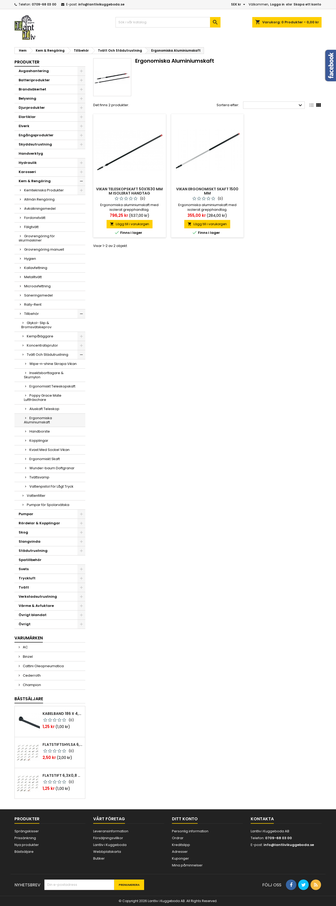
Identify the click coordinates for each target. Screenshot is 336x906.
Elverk (24, 125)
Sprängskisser (26, 831)
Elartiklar (27, 116)
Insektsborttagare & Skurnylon (44, 375)
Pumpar (26, 513)
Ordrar (177, 837)
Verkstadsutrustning (38, 596)
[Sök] (168, 22)
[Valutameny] (238, 4)
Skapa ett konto (307, 4)
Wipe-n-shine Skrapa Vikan (53, 363)
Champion (31, 684)
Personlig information (190, 831)
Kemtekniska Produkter (44, 190)
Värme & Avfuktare (36, 605)
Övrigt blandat (32, 614)
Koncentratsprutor (42, 345)
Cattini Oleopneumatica (43, 666)
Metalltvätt (33, 276)
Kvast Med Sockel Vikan (49, 449)
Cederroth (31, 675)
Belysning (27, 98)
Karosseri (27, 171)
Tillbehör (31, 313)
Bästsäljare (28, 699)
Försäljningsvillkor (108, 837)
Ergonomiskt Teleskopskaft (52, 386)
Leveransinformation (110, 831)
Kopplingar (38, 440)
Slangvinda (29, 541)
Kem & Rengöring (35, 181)
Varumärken (28, 638)
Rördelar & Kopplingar (39, 523)
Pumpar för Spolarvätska (48, 504)
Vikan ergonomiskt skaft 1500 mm (207, 191)
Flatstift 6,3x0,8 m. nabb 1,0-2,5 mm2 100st (63, 775)
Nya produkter (26, 844)
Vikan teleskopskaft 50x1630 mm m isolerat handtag (129, 191)
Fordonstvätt (34, 217)
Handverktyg (31, 153)
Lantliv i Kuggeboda (110, 844)
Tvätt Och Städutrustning (47, 354)
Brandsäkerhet (32, 89)
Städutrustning (33, 550)
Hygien (30, 258)
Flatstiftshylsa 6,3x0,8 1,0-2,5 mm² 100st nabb (63, 744)
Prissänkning (25, 837)
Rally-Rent (32, 304)
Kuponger (180, 858)
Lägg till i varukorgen (129, 224)
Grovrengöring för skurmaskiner (37, 238)
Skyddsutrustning (35, 144)
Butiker (99, 858)
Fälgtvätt (31, 226)
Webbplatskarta (107, 851)
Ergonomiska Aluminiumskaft (38, 420)
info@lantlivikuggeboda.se (101, 4)
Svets (24, 569)
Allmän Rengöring (39, 199)
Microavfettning (37, 286)
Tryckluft (27, 578)
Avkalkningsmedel (40, 208)
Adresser (180, 851)
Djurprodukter (32, 107)
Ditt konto (185, 819)
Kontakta (262, 819)
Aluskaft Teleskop (44, 408)
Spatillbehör (30, 559)
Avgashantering (34, 70)
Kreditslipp (181, 844)
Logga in (277, 4)
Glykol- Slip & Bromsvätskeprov (36, 325)
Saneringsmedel (38, 295)
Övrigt (24, 624)
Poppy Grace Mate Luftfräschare (42, 397)
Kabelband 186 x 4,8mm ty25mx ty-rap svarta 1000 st (63, 713)
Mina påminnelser (187, 865)
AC (25, 647)
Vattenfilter (36, 495)
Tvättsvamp (39, 477)
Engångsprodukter (36, 135)
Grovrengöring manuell (44, 249)
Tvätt (24, 587)
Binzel (27, 656)
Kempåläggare (40, 336)
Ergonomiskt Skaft (44, 458)
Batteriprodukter (34, 80)
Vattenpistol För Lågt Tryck (51, 486)
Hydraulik (28, 162)
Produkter (26, 62)
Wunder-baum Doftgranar (52, 468)
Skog (23, 532)
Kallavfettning (35, 267)
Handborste (39, 431)
